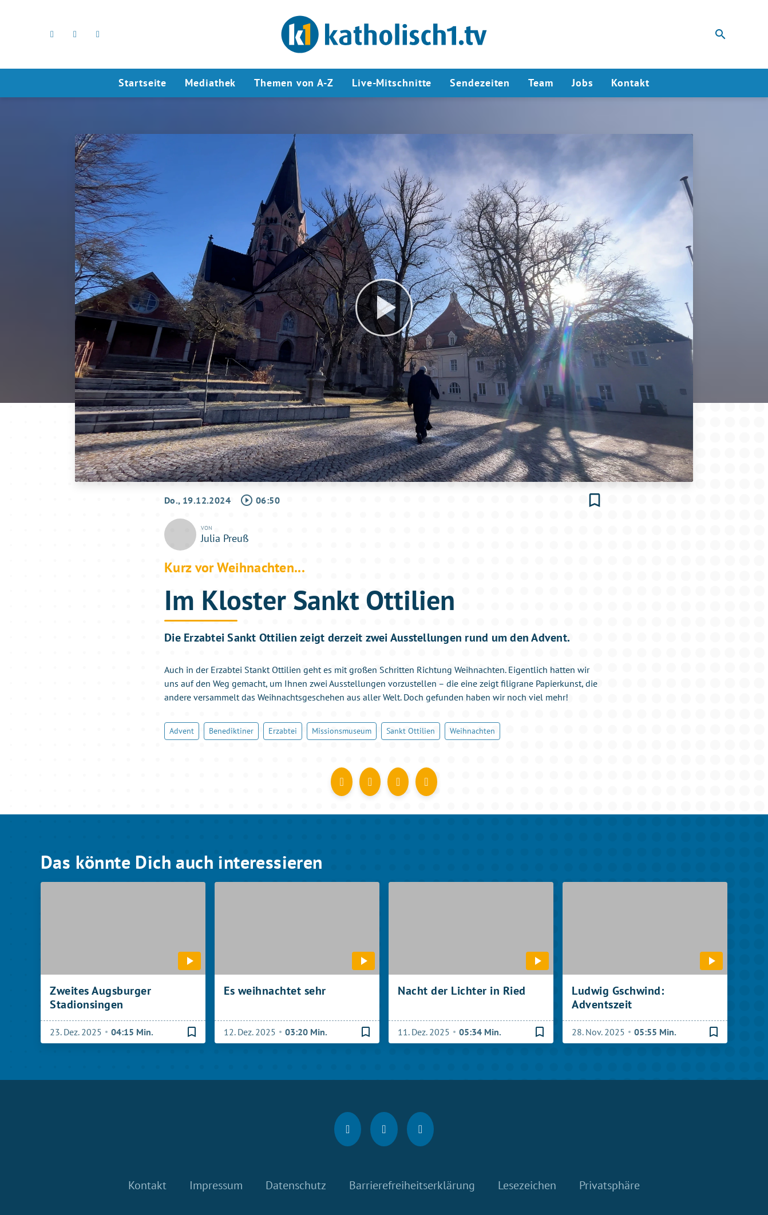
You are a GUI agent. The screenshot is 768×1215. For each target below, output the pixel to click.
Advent (181, 731)
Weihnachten (472, 731)
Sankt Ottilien (410, 731)
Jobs (582, 82)
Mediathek (210, 82)
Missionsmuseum (341, 731)
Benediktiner (231, 731)
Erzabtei (282, 731)
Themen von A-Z (294, 82)
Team (540, 82)
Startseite (142, 82)
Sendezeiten (480, 82)
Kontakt (630, 82)
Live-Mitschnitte (391, 82)
